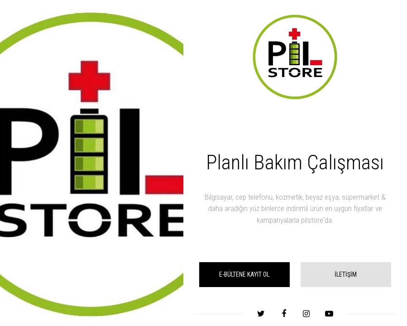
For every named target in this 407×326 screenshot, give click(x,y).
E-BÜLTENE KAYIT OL (244, 274)
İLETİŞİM (346, 274)
